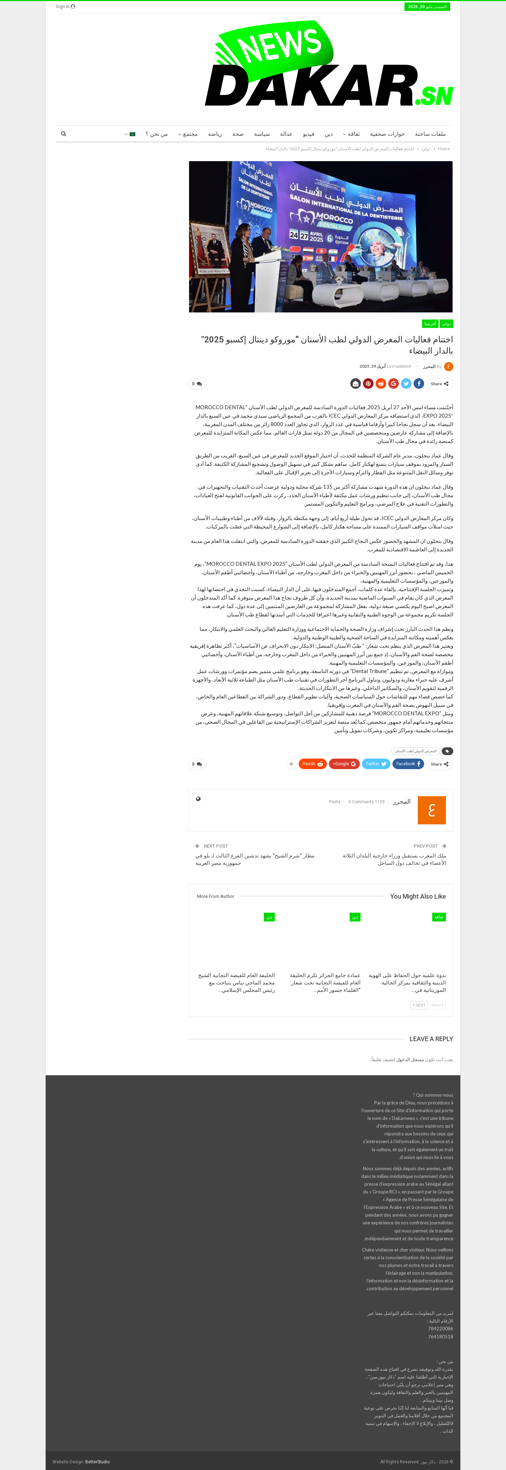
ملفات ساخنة (430, 134)
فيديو (308, 134)
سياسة (262, 134)
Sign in (65, 6)
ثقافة (354, 134)
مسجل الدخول (410, 1056)
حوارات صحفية (387, 134)
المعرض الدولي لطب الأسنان (416, 750)
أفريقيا (430, 323)
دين (329, 134)
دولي (446, 323)
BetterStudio (97, 1459)
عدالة (286, 134)
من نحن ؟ (156, 134)
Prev (437, 1002)
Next (419, 1002)
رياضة (215, 134)
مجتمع (190, 134)
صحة (238, 134)
